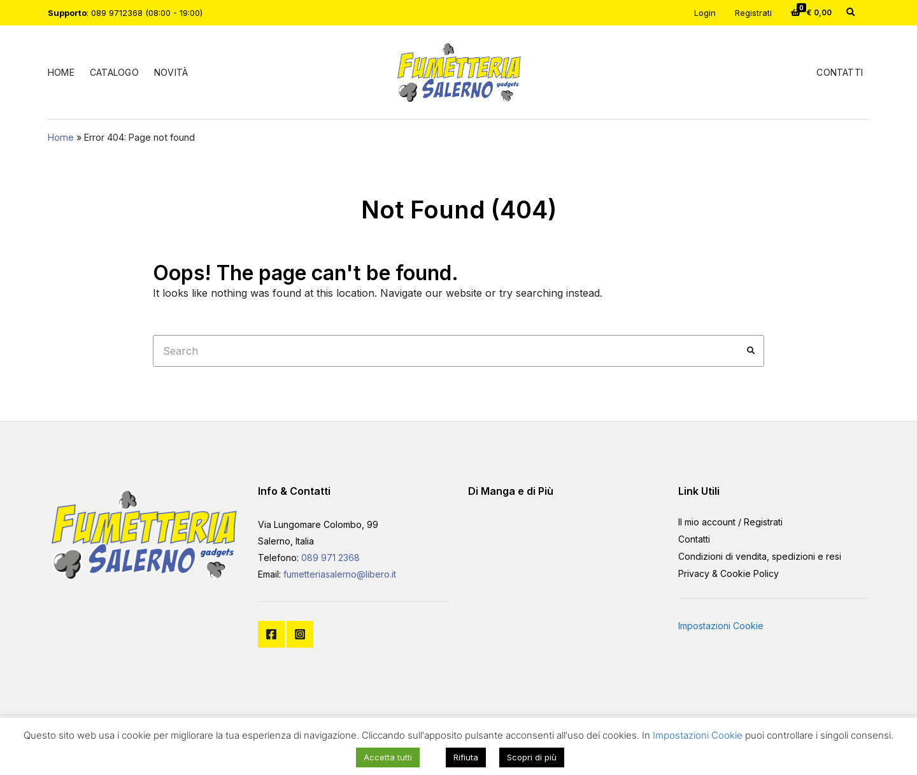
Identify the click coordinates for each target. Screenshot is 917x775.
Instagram (300, 634)
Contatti (839, 72)
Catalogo (114, 72)
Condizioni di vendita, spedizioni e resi (759, 556)
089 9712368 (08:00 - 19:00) (147, 13)
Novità (171, 72)
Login (705, 13)
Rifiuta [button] (465, 757)
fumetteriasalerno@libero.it (339, 574)
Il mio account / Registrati (730, 521)
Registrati (753, 13)
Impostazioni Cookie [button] (721, 625)
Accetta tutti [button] (388, 757)
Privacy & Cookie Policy (728, 573)
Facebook (271, 634)
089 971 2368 (330, 557)
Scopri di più (532, 757)
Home (61, 72)
